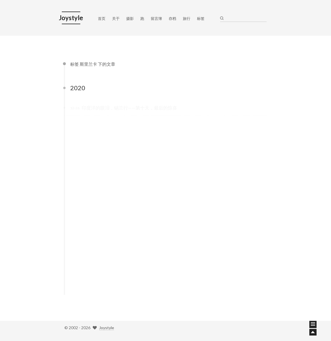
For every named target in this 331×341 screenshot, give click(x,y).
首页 (101, 18)
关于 (116, 18)
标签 (200, 18)
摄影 (130, 18)
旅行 (186, 18)
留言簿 (156, 18)
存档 (172, 18)
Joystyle (106, 327)
